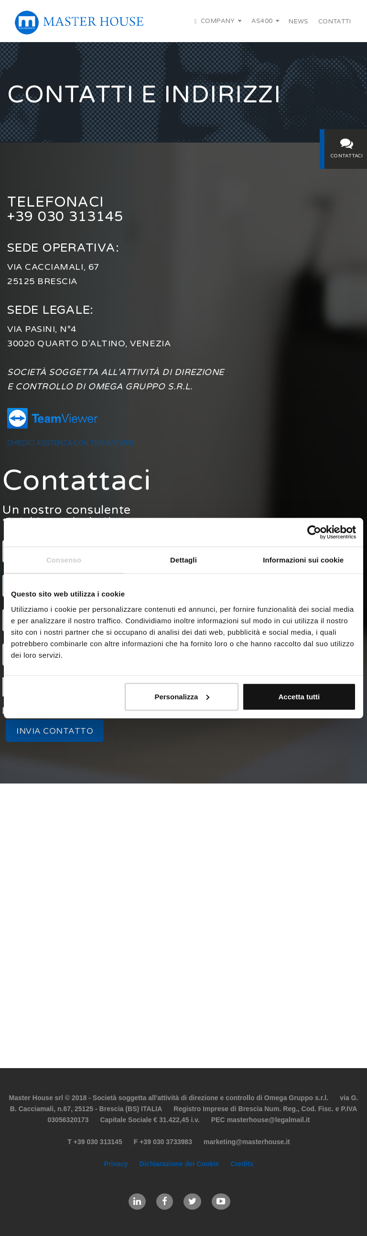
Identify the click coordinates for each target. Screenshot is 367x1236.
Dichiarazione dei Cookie (179, 1164)
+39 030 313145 (68, 216)
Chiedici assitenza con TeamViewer (70, 443)
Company (218, 21)
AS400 (265, 21)
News (299, 21)
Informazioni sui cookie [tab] (303, 560)
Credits (241, 1164)
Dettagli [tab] (183, 560)
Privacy (116, 1164)
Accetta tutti (299, 696)
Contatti (334, 21)
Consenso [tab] (63, 560)
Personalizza (181, 696)
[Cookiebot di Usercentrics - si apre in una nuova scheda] (314, 532)
